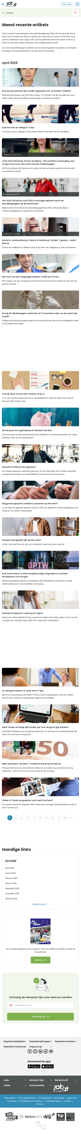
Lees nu (39, 960)
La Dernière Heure (53, 1101)
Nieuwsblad (10, 1098)
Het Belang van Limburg (30, 1101)
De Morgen (59, 1098)
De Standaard (45, 1098)
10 (65, 818)
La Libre (67, 1101)
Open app (67, 4)
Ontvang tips (39, 1016)
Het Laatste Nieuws (27, 1098)
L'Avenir (40, 1104)
